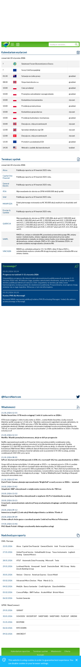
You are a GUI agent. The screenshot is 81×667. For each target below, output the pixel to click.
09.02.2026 (7, 634)
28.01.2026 (7, 560)
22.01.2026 (7, 546)
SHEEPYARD (43, 616)
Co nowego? (10, 266)
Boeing (19, 554)
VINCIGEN (7, 251)
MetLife (19, 586)
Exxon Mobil (53, 575)
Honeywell (35, 566)
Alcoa (5, 170)
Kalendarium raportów (20, 651)
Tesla (57, 560)
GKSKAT (20, 610)
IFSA (4, 191)
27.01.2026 (7, 552)
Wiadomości (8, 407)
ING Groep (65, 566)
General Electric (6, 184)
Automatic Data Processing (33, 560)
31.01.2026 (7, 622)
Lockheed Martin (23, 566)
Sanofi (43, 566)
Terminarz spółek (11, 159)
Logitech (71, 552)
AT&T (18, 560)
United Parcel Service (25, 552)
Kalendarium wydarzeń (14, 52)
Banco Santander (31, 586)
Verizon (19, 575)
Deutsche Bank (53, 566)
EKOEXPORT (32, 616)
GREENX (73, 616)
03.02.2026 (7, 580)
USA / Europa (7, 541)
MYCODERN (21, 628)
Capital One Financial (7, 177)
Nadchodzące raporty (13, 535)
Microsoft (50, 560)
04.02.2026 (7, 586)
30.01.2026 (7, 575)
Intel (4, 197)
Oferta (67, 651)
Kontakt (40, 655)
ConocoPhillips (22, 592)
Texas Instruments (59, 552)
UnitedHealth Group (43, 552)
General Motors (29, 554)
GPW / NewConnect (10, 605)
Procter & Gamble (6, 211)
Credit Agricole (45, 586)
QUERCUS (7, 224)
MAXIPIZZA (7, 204)
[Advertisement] (40, 20)
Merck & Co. (49, 580)
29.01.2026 (7, 566)
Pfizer (40, 580)
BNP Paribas (35, 592)
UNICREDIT (21, 634)
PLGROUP (65, 616)
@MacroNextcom (11, 396)
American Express (39, 575)
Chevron (27, 575)
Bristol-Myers (58, 592)
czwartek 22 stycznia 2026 (13, 165)
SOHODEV (21, 616)
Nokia (73, 566)
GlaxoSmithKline (59, 586)
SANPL (5, 239)
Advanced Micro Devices (26, 580)
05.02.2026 (7, 592)
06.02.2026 (7, 598)
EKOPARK (20, 622)
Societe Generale (23, 598)
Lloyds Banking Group (25, 569)
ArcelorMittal (46, 592)
